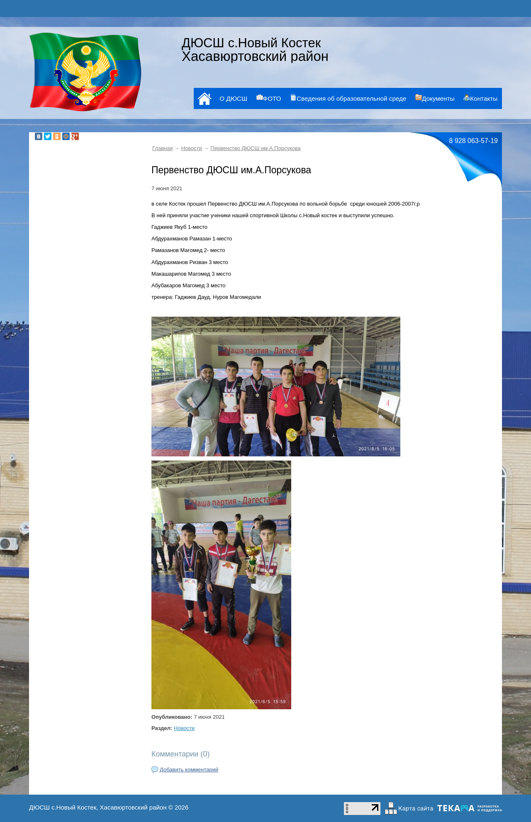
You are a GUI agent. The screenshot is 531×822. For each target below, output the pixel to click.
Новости (191, 148)
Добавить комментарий (189, 769)
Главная (162, 148)
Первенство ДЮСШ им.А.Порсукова (255, 148)
